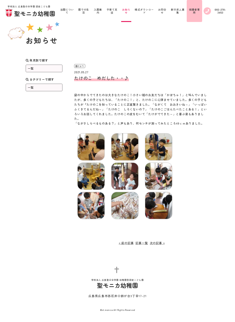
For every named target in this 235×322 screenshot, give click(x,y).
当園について (67, 11)
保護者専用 (194, 11)
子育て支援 (112, 11)
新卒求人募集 (178, 11)
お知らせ (126, 11)
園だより (79, 66)
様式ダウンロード (144, 11)
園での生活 (83, 11)
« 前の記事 (126, 243)
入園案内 (98, 11)
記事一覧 (141, 243)
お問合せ (162, 11)
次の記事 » (157, 243)
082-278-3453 (215, 11)
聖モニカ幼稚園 (30, 11)
